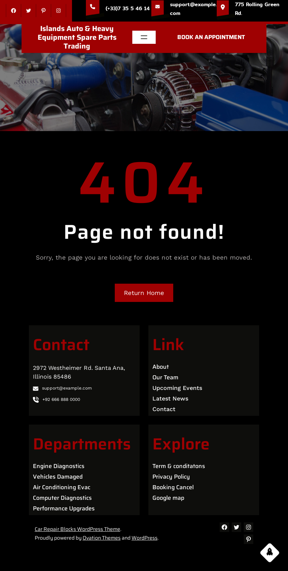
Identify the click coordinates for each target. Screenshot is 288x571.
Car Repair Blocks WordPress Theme (77, 529)
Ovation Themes (102, 538)
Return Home (144, 292)
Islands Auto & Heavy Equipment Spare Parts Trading (77, 37)
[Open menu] (144, 37)
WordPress (145, 538)
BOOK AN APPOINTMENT (211, 37)
